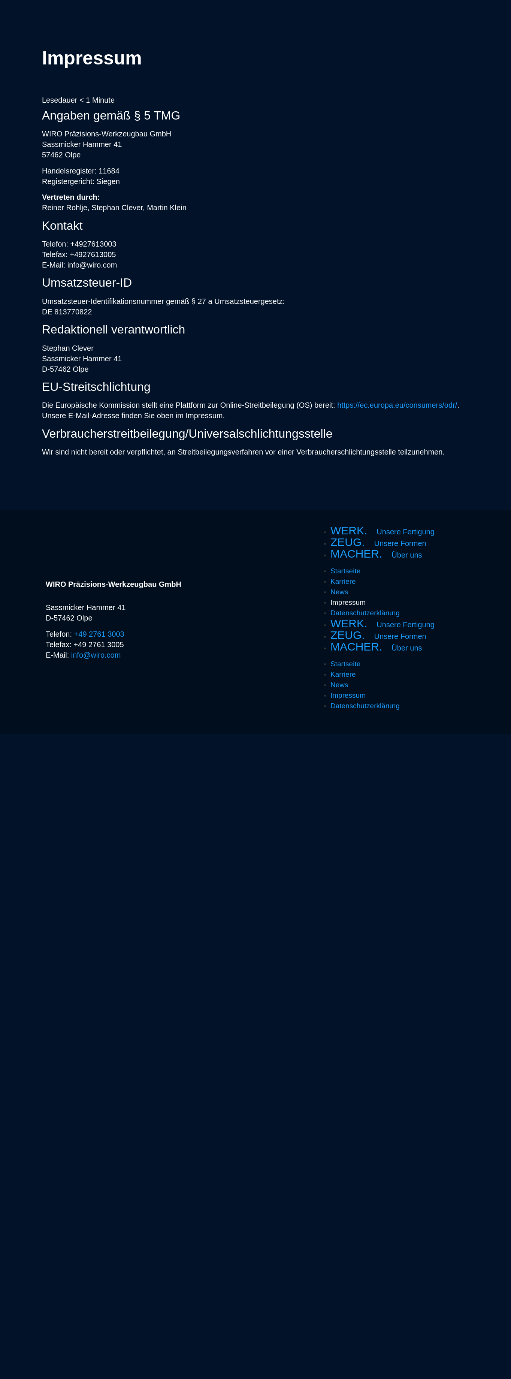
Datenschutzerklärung (365, 613)
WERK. (382, 531)
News (339, 592)
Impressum (348, 602)
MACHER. (376, 554)
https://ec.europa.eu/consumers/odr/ (397, 405)
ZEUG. (378, 542)
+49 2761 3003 (99, 634)
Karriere (343, 581)
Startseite (345, 571)
